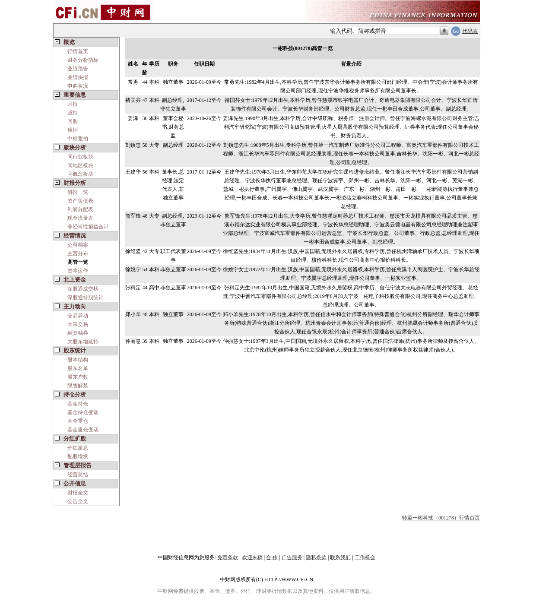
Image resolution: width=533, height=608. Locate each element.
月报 (72, 104)
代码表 (470, 31)
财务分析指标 (82, 60)
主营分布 (77, 253)
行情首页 (77, 51)
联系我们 (340, 557)
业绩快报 (77, 77)
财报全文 (77, 493)
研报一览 (77, 192)
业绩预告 (77, 69)
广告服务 (292, 557)
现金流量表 (80, 218)
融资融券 (77, 333)
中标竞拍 (77, 139)
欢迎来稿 (252, 557)
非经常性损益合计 (88, 227)
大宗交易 (77, 324)
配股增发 (77, 456)
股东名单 (77, 368)
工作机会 (365, 557)
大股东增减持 (82, 342)
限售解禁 (77, 386)
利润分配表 (80, 209)
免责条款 (227, 557)
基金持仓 (77, 404)
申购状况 (77, 86)
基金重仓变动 (82, 430)
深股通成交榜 (82, 289)
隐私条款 (316, 557)
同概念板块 (80, 174)
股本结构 (77, 360)
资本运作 (77, 271)
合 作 (272, 557)
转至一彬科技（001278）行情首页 (441, 518)
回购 (72, 121)
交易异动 (77, 316)
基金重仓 (77, 421)
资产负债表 (80, 201)
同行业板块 (80, 157)
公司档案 (77, 245)
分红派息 (77, 448)
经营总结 (77, 475)
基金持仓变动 (82, 412)
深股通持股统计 (85, 297)
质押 (72, 130)
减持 (72, 113)
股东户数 (77, 377)
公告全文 (77, 501)
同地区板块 (80, 165)
